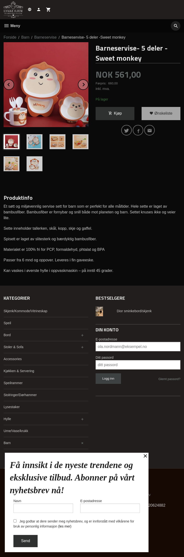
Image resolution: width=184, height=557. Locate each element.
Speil (7, 323)
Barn (7, 443)
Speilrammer (13, 383)
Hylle (7, 419)
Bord (7, 335)
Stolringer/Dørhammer (20, 395)
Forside (10, 37)
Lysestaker (12, 407)
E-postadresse (106, 339)
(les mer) (64, 526)
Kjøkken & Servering (19, 371)
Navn (43, 506)
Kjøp (115, 113)
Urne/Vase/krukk (16, 431)
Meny (12, 26)
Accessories (13, 359)
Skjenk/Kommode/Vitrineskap (25, 311)
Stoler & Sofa (13, 347)
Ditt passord (105, 357)
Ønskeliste (161, 113)
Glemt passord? (169, 379)
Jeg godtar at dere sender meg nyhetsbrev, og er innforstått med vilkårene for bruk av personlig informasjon (73, 523)
